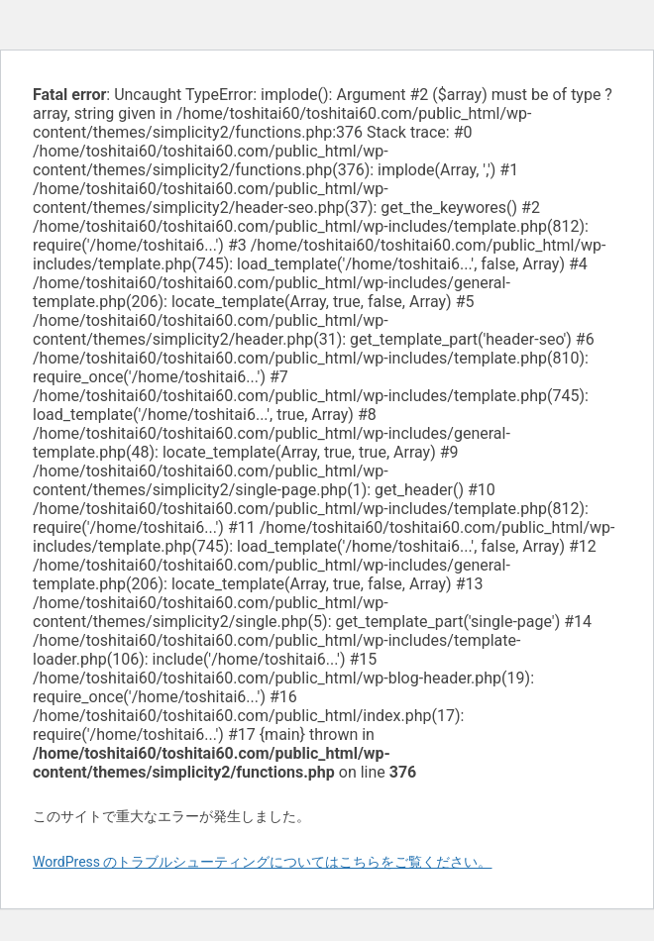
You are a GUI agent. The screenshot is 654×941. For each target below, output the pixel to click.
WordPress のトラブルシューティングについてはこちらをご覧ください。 (262, 862)
